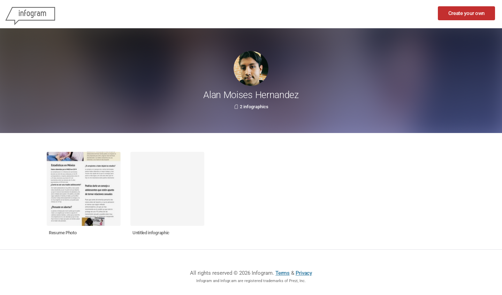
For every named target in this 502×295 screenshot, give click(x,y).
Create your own (466, 13)
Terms (282, 273)
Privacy (304, 273)
